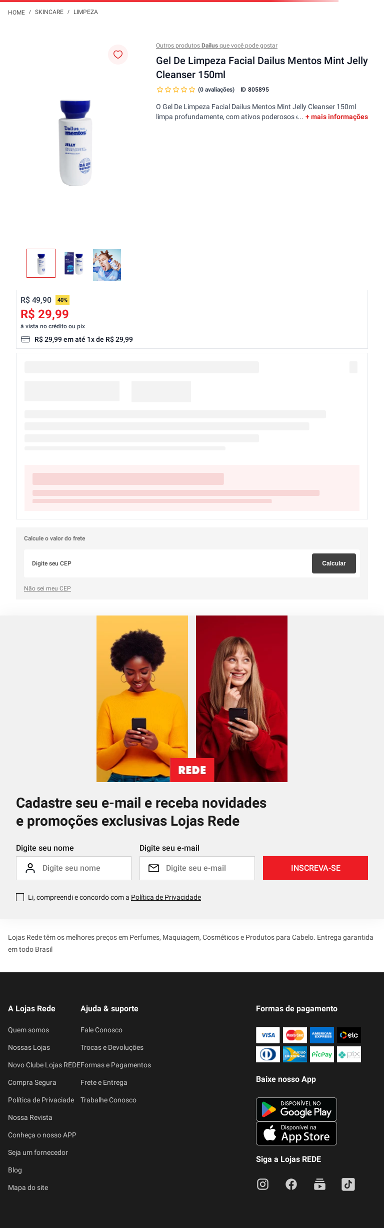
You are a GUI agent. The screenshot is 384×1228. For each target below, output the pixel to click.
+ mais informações (337, 117)
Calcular (334, 563)
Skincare (49, 12)
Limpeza (86, 12)
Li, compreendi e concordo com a (114, 897)
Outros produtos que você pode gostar (217, 45)
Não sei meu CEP (47, 588)
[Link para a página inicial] (16, 12)
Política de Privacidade (166, 897)
